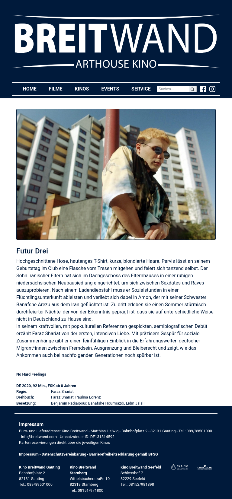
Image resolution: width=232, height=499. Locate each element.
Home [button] (33, 88)
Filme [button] (59, 88)
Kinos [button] (85, 88)
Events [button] (113, 88)
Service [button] (144, 88)
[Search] (173, 89)
